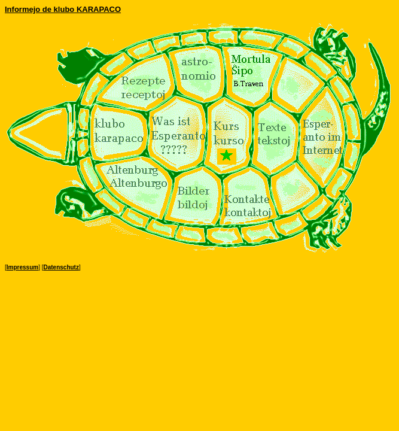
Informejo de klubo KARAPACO (63, 9)
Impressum (22, 267)
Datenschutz (60, 267)
